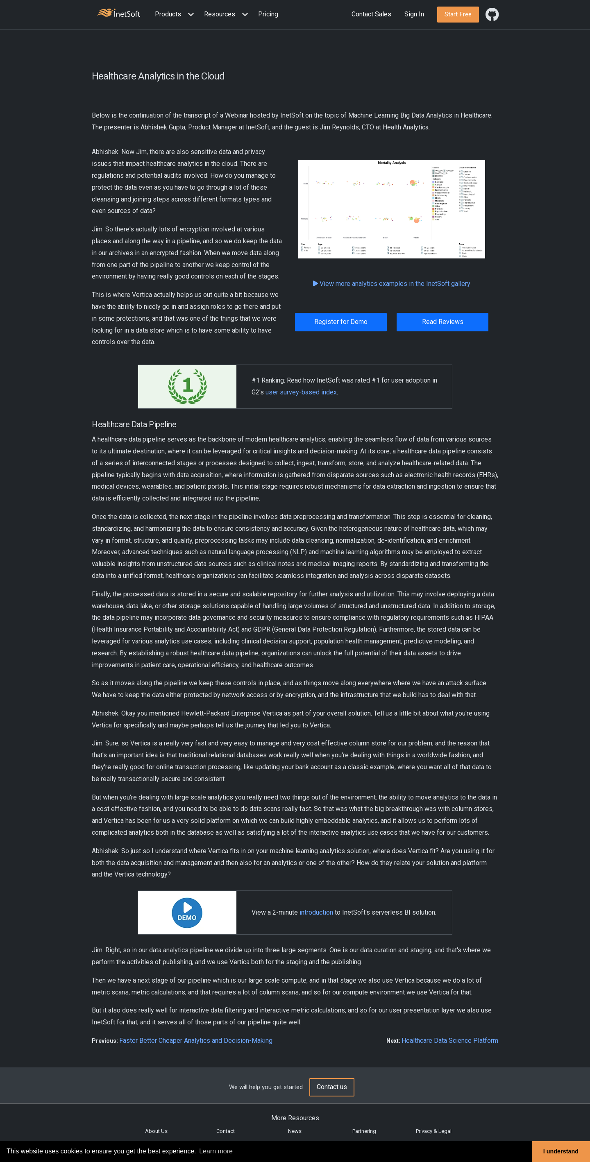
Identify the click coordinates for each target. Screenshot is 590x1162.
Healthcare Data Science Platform (450, 1040)
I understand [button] (561, 1151)
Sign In (414, 14)
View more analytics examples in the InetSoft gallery (391, 284)
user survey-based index (301, 392)
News (295, 1131)
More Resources (295, 1118)
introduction (316, 912)
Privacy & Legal (434, 1131)
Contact (225, 1131)
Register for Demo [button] (341, 322)
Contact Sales (371, 14)
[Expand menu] (189, 14)
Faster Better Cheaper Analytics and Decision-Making (195, 1040)
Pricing (268, 14)
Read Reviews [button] (442, 322)
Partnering (364, 1131)
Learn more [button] (216, 1151)
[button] (176, 14)
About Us (156, 1131)
